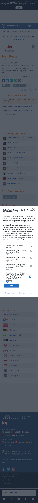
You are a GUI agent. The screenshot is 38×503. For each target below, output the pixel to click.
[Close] (34, 210)
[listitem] (19, 246)
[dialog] (19, 251)
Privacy (31, 293)
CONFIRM (11, 286)
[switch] (30, 251)
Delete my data (9, 293)
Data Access (21, 293)
